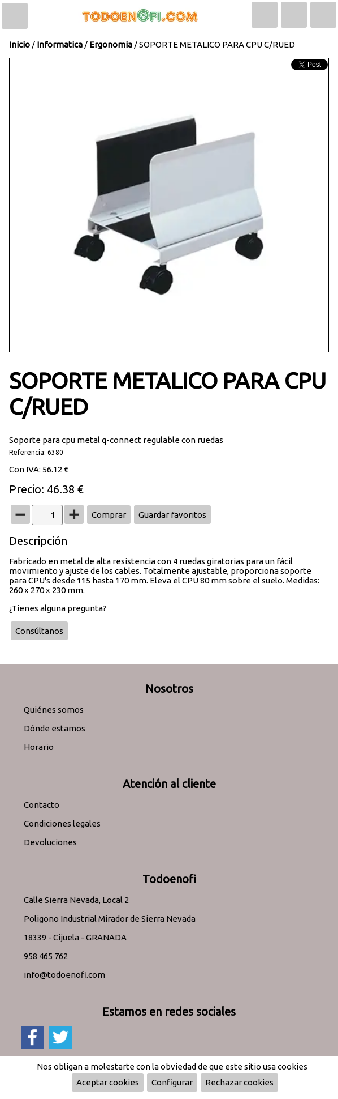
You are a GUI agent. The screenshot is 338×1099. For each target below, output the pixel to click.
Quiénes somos (54, 709)
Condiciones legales (62, 823)
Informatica (60, 44)
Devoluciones (50, 842)
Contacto (41, 805)
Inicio (19, 44)
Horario (39, 747)
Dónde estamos (54, 728)
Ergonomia (110, 44)
